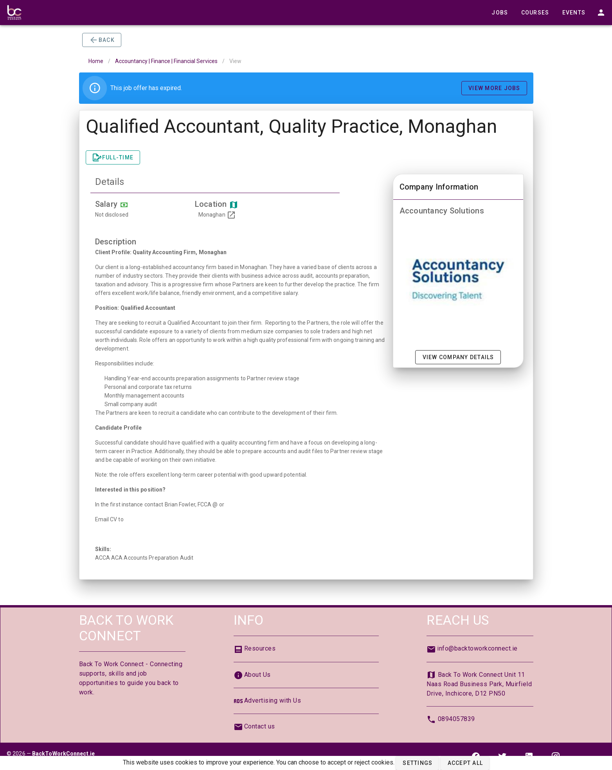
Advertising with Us (272, 700)
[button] (417, 763)
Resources (260, 648)
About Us (257, 674)
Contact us (259, 726)
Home (95, 61)
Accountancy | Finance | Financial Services (166, 61)
